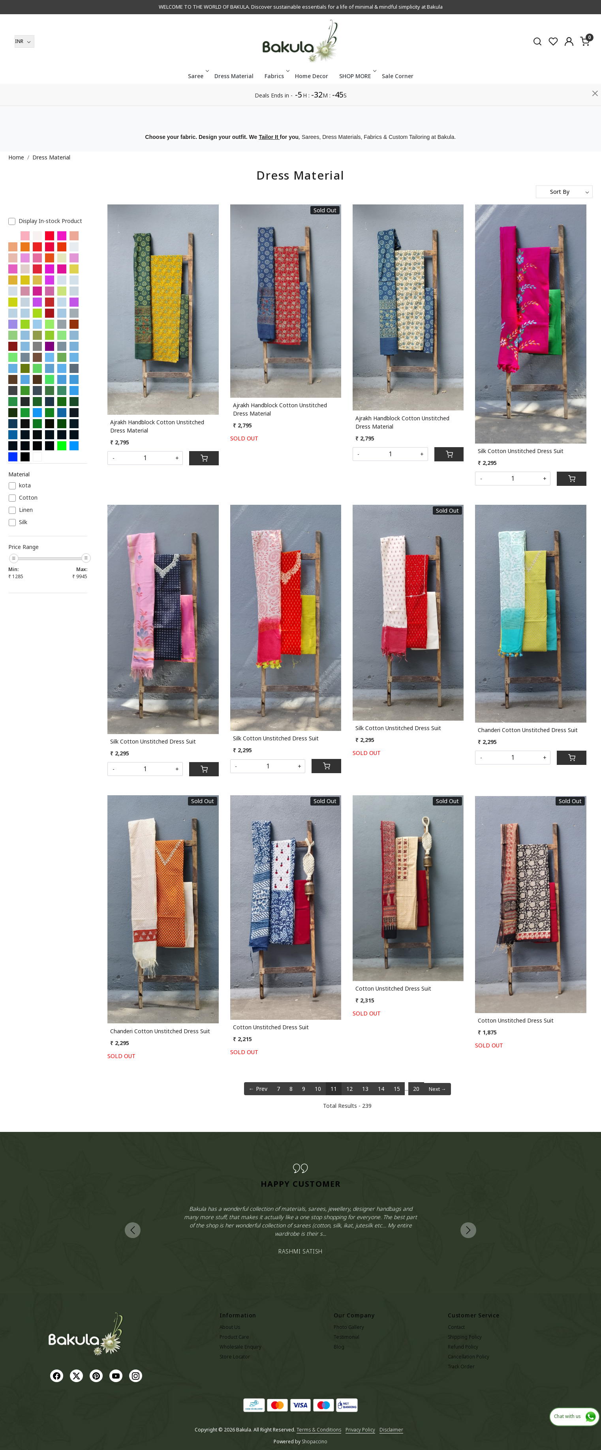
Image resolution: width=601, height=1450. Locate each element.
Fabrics (276, 97)
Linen (26, 510)
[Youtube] (117, 1376)
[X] (77, 1376)
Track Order (461, 1366)
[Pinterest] (97, 1376)
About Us (230, 1327)
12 (349, 1088)
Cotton (28, 498)
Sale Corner (397, 97)
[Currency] (24, 63)
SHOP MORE (357, 97)
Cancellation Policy (468, 1356)
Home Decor (311, 97)
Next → (437, 1088)
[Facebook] (58, 1376)
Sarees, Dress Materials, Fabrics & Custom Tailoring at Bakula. (379, 137)
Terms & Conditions (319, 1429)
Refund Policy (463, 1346)
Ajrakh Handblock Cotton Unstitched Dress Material (157, 426)
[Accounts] (569, 63)
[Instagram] (137, 1376)
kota (25, 485)
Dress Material (234, 97)
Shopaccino (314, 1441)
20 (416, 1088)
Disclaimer (391, 1429)
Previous (133, 1230)
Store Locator (235, 1356)
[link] (537, 62)
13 (365, 1088)
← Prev (258, 1088)
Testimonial (346, 1337)
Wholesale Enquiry (240, 1346)
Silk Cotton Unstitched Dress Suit (520, 451)
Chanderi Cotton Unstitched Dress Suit (528, 730)
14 (381, 1088)
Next (468, 1230)
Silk (23, 522)
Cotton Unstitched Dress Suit (271, 1027)
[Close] (595, 10)
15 (397, 1088)
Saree (198, 97)
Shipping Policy (465, 1337)
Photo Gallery (349, 1327)
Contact (456, 1327)
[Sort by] (564, 191)
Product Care (234, 1337)
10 (318, 1088)
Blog (339, 1346)
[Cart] (204, 458)
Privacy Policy (360, 1429)
